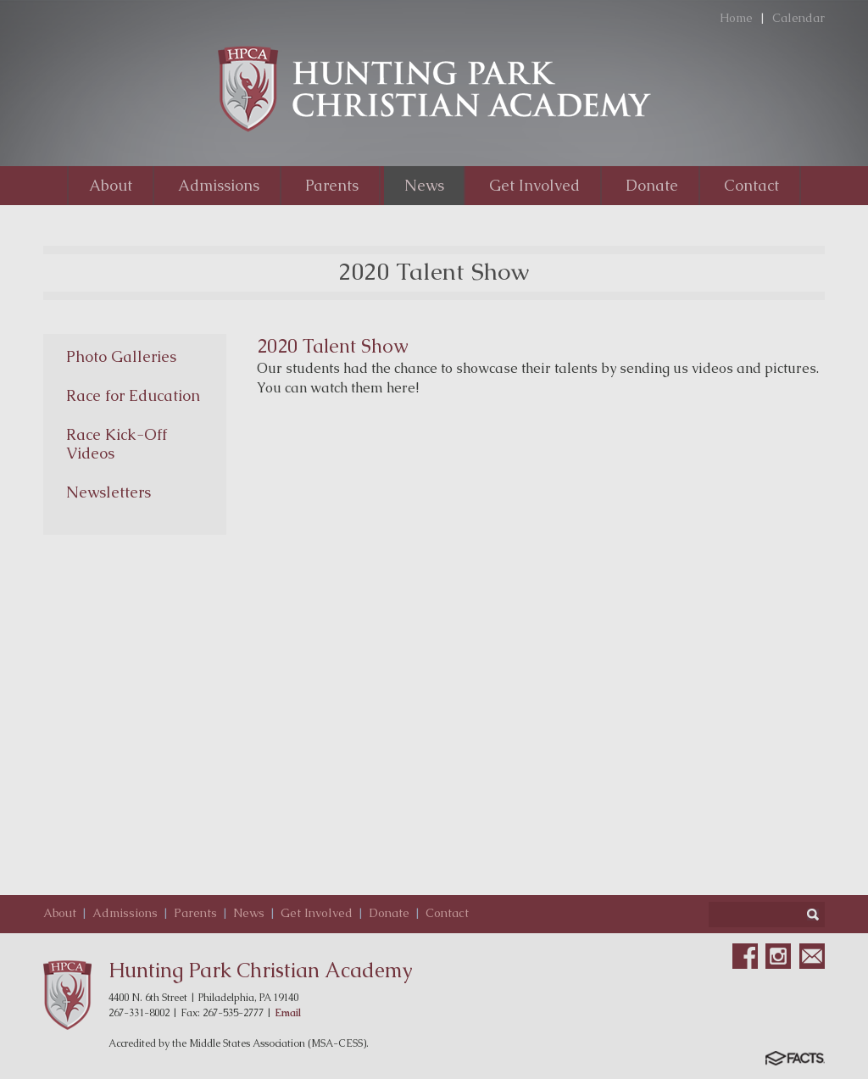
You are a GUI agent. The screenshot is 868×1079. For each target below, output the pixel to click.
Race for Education (133, 395)
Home (736, 17)
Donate (389, 912)
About (59, 912)
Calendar (798, 17)
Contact (447, 912)
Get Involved (317, 912)
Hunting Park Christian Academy (260, 970)
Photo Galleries (121, 356)
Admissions (125, 912)
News (248, 912)
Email (288, 1013)
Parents (195, 912)
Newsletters (108, 492)
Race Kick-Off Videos (116, 444)
